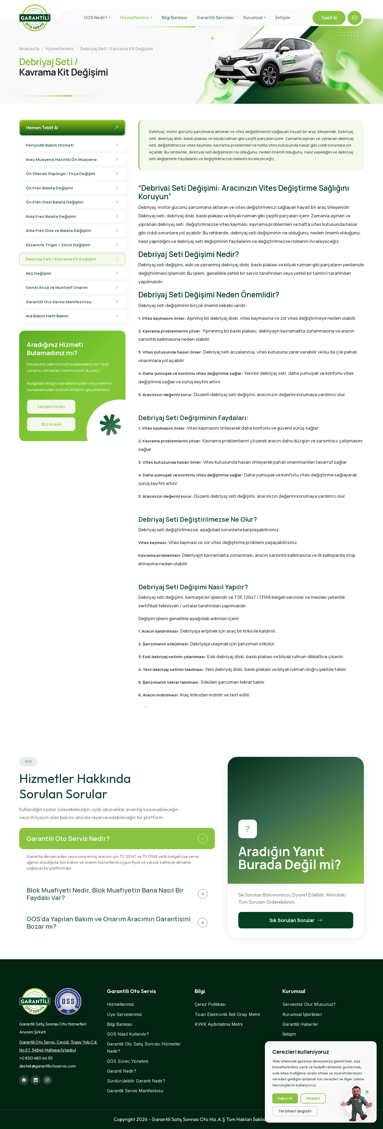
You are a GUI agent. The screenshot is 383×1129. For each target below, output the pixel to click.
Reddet (313, 1098)
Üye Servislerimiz (124, 1014)
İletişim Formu (51, 406)
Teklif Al (329, 18)
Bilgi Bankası (174, 17)
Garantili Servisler (215, 17)
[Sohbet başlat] (357, 1104)
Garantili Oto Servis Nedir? (68, 838)
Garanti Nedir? (121, 1071)
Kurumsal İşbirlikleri (302, 1014)
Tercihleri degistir (295, 1111)
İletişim (282, 17)
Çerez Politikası (210, 1004)
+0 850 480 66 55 (36, 1058)
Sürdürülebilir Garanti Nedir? (136, 1081)
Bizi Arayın (51, 424)
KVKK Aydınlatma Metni (219, 1024)
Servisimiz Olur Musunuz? (309, 1004)
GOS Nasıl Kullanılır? (128, 1034)
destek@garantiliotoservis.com (47, 1066)
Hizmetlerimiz (134, 17)
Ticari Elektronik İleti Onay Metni (227, 1014)
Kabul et (285, 1098)
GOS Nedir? (95, 17)
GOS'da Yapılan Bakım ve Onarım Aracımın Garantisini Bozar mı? (109, 922)
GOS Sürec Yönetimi (127, 1061)
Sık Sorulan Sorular (295, 920)
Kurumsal (253, 17)
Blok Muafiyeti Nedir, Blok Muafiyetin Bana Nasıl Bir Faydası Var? (105, 894)
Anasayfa (29, 49)
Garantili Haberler (300, 1024)
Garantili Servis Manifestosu (135, 1090)
